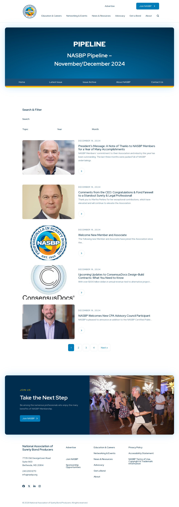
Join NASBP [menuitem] (145, 6)
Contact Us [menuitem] (157, 82)
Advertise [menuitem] (110, 6)
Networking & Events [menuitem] (76, 15)
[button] (62, 15)
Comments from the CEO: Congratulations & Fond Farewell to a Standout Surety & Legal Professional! (115, 193)
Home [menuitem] (22, 82)
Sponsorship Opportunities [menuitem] (73, 466)
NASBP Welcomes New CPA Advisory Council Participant (114, 316)
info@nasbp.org (29, 474)
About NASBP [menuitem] (123, 82)
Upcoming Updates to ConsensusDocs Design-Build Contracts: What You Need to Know (111, 276)
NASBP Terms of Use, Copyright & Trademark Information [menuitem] (141, 461)
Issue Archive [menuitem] (89, 82)
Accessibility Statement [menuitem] (141, 453)
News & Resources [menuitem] (101, 15)
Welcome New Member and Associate (102, 235)
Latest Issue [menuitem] (55, 82)
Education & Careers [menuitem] (51, 15)
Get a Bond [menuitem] (135, 15)
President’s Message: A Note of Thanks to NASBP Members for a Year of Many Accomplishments (116, 147)
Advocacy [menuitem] (120, 15)
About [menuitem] (149, 15)
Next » (104, 347)
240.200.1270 (29, 471)
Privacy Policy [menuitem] (135, 447)
